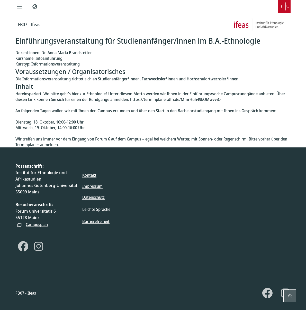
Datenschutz (93, 197)
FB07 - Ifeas (25, 293)
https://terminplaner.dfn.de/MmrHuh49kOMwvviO (175, 99)
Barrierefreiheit (96, 221)
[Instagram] (38, 246)
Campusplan (37, 224)
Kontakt (89, 175)
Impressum (92, 186)
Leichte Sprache (96, 209)
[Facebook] (23, 246)
